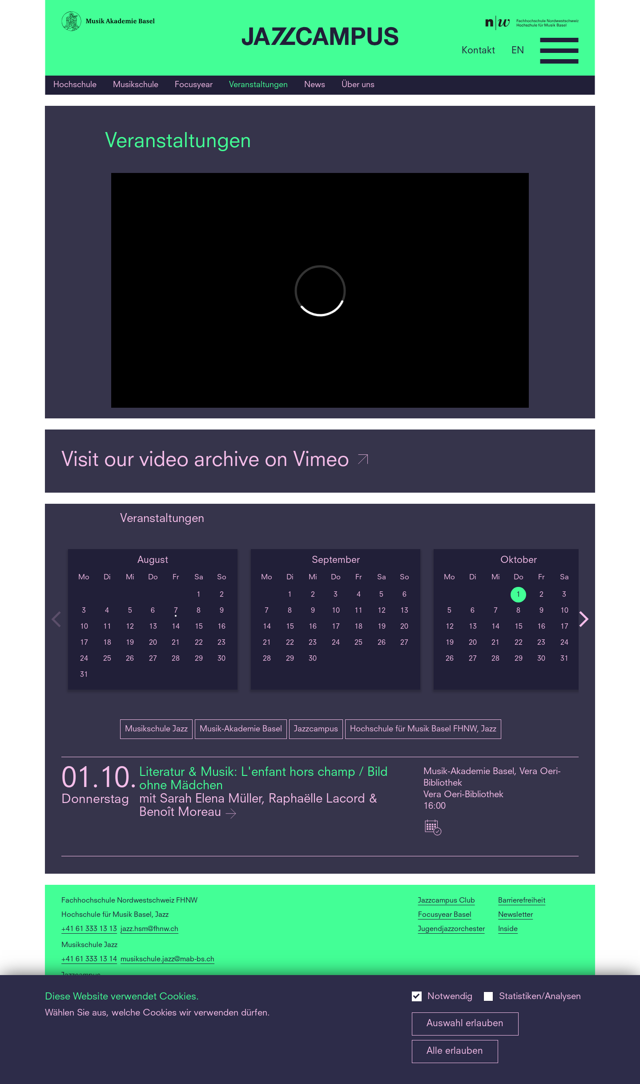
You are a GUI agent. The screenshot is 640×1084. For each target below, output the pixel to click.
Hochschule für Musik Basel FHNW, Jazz (423, 729)
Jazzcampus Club (446, 900)
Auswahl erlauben (465, 1023)
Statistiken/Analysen (540, 996)
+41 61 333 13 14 (89, 959)
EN (517, 50)
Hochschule (75, 85)
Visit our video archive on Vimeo (215, 461)
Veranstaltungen (258, 85)
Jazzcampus (316, 729)
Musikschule (135, 85)
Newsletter (515, 915)
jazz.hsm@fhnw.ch (149, 929)
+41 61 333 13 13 (89, 929)
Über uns (358, 85)
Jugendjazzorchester (451, 929)
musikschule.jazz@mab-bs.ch (167, 959)
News (314, 85)
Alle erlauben (455, 1051)
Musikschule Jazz (156, 729)
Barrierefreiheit (521, 900)
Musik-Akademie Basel (241, 729)
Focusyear (194, 85)
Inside (508, 929)
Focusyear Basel (444, 915)
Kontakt (478, 50)
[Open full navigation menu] (559, 50)
